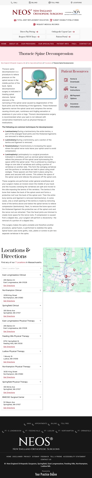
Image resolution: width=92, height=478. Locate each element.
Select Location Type (10, 268)
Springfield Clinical (10, 305)
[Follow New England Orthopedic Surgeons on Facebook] (62, 445)
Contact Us (85, 44)
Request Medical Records (48, 24)
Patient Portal (61, 37)
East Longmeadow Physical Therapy (18, 321)
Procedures (47, 63)
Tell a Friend (56, 456)
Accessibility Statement (74, 456)
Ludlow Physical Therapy (13, 351)
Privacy (27, 456)
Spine (41, 63)
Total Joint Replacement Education (33, 20)
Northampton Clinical (11, 290)
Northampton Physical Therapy (16, 366)
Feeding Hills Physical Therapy (15, 336)
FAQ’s (74, 44)
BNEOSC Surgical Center (13, 397)
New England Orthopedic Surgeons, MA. (13, 63)
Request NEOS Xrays (27, 37)
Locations (77, 2)
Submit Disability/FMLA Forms (66, 20)
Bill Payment (79, 97)
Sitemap (35, 456)
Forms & (79, 80)
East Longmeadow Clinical (14, 275)
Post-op (79, 89)
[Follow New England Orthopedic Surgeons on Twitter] (69, 445)
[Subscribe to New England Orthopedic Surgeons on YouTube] (76, 445)
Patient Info (63, 44)
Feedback (45, 456)
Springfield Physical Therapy (15, 382)
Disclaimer (18, 456)
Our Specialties (46, 44)
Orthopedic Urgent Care (62, 32)
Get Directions (9, 286)
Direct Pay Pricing (27, 32)
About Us (13, 44)
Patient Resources (74, 71)
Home (8, 456)
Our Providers (28, 44)
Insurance (79, 105)
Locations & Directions (15, 253)
